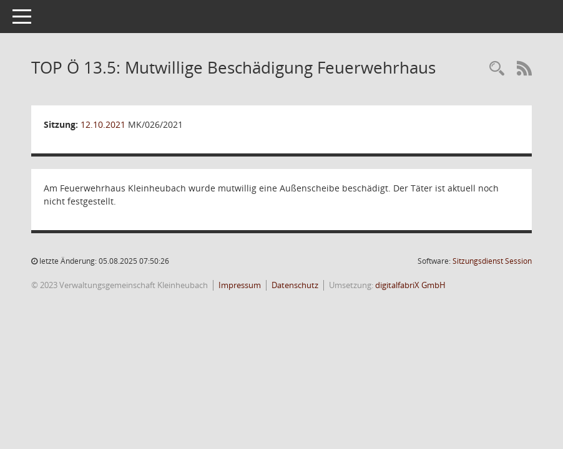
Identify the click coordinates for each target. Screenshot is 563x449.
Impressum (239, 285)
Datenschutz (295, 285)
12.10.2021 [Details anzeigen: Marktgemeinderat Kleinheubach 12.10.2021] (103, 124)
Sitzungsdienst (492, 261)
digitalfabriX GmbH (410, 285)
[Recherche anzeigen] (497, 69)
